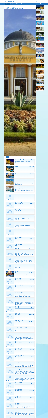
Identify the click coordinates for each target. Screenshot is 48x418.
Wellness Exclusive (40, 84)
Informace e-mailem (34, 3)
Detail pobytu (7, 199)
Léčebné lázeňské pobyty (40, 79)
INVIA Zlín (40, 41)
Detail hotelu (7, 164)
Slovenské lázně (12, 4)
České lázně (8, 4)
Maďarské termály (18, 4)
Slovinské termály (24, 4)
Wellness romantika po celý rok (40, 31)
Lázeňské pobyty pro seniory (39, 25)
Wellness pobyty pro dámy (40, 63)
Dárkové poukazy (29, 3)
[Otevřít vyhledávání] (42, 4)
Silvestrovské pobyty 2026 (40, 9)
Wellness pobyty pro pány (40, 68)
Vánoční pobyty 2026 (39, 20)
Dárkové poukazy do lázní (40, 36)
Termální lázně (40, 52)
